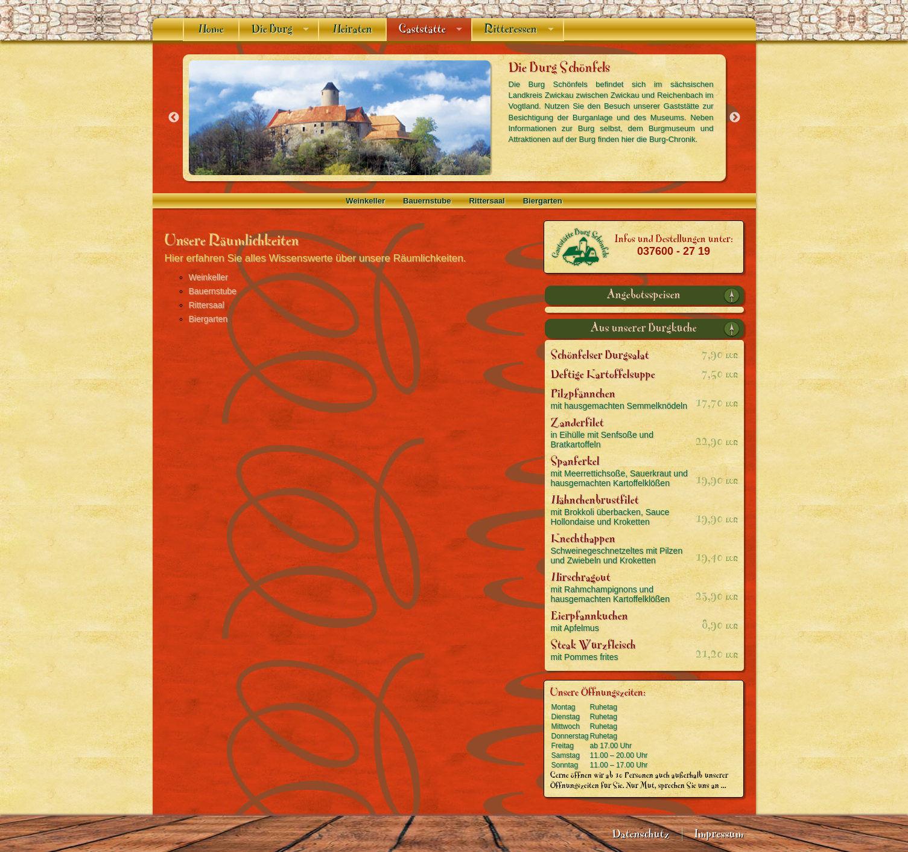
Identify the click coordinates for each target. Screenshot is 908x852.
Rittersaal (486, 200)
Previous (174, 118)
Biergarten (542, 200)
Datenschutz (641, 834)
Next (735, 118)
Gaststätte (422, 29)
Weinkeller (365, 200)
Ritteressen (510, 29)
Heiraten (352, 29)
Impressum (719, 834)
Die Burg (272, 29)
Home (211, 29)
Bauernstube (427, 200)
